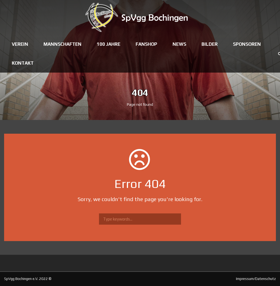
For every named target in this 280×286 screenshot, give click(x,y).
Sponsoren (247, 44)
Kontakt (23, 63)
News (179, 44)
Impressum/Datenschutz (256, 279)
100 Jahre (108, 44)
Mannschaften (62, 44)
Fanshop (146, 44)
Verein (20, 44)
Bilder (210, 44)
